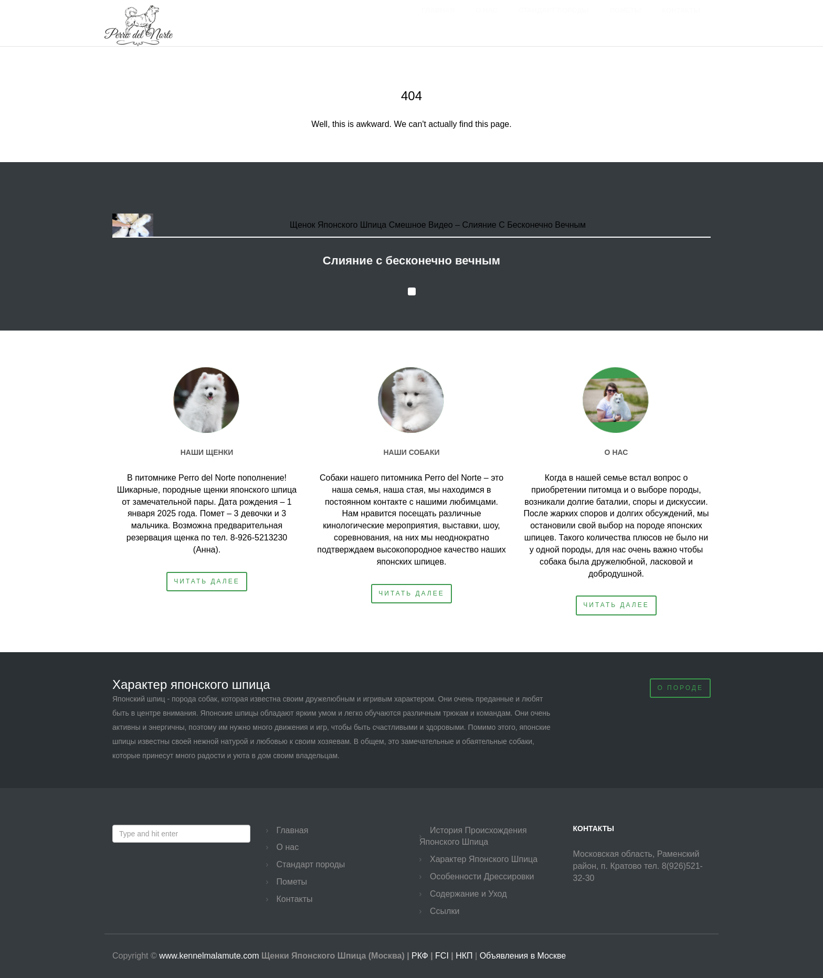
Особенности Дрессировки (482, 876)
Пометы (625, 21)
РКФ (420, 955)
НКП (464, 955)
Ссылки (444, 911)
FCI (442, 955)
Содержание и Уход (468, 893)
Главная (438, 21)
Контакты (681, 21)
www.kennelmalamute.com (209, 955)
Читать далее (206, 581)
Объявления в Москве (523, 955)
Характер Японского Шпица (483, 859)
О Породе (680, 688)
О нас (487, 21)
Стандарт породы (554, 21)
